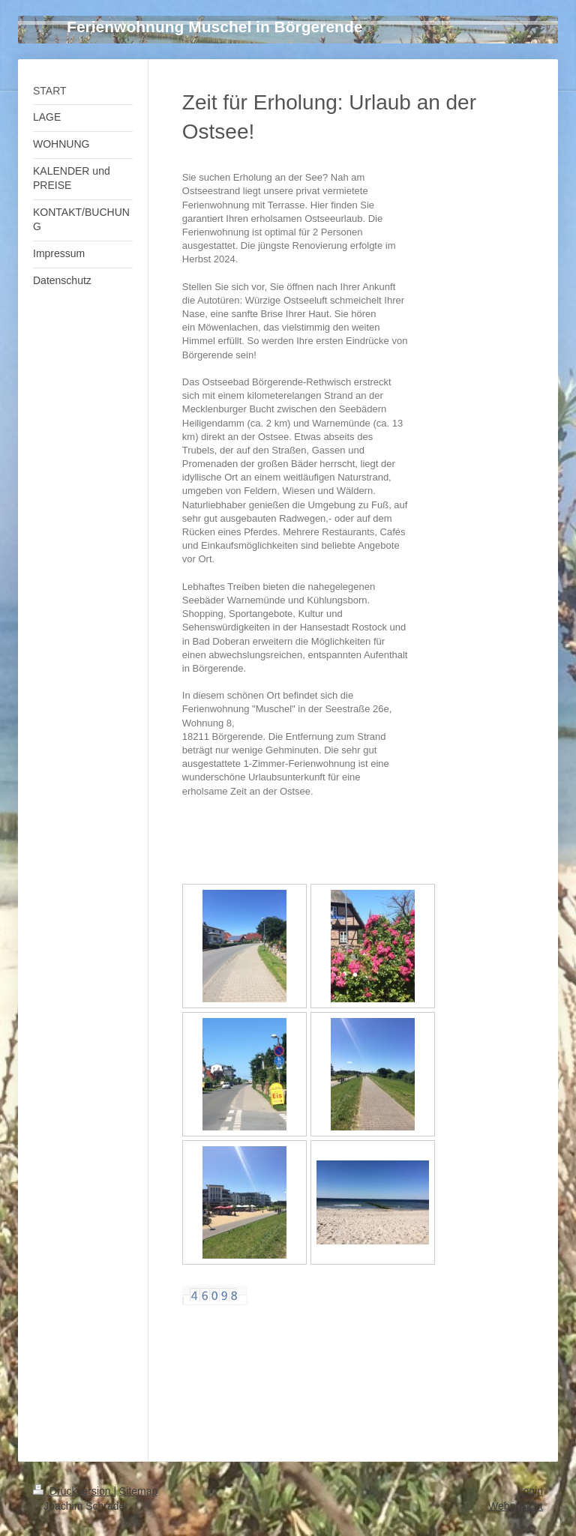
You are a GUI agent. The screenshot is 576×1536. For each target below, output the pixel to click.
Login (530, 1491)
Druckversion (73, 1491)
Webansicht (515, 1506)
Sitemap (138, 1491)
